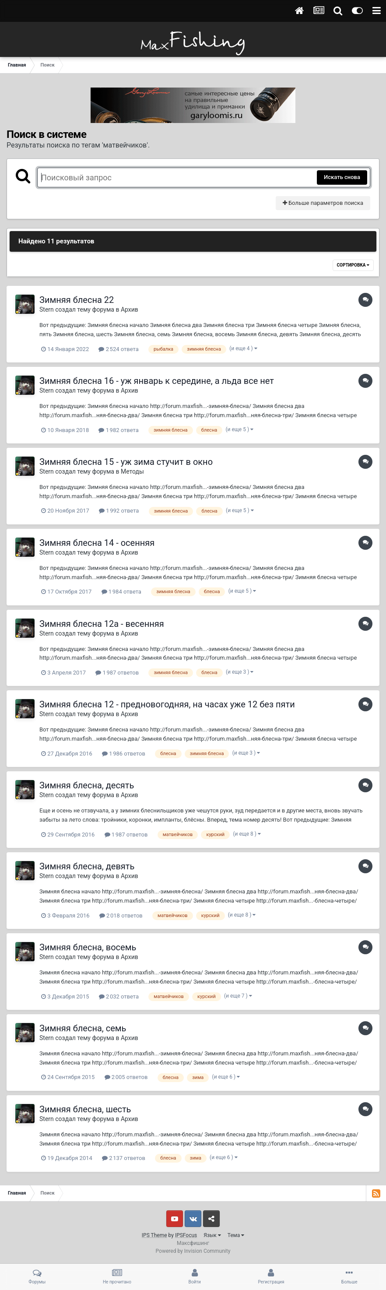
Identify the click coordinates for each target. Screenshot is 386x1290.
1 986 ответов (123, 753)
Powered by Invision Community (193, 1251)
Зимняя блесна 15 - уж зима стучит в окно (126, 462)
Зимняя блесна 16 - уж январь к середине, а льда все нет (156, 381)
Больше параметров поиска (323, 203)
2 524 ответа (118, 349)
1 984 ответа (121, 591)
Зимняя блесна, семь (82, 1028)
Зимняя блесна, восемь (87, 947)
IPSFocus (186, 1235)
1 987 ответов (117, 672)
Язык (212, 1235)
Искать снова (342, 177)
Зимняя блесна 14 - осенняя (96, 543)
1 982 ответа (118, 430)
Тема (236, 1235)
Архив (129, 309)
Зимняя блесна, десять (86, 785)
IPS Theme (154, 1235)
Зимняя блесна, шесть (85, 1109)
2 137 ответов (123, 1158)
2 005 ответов (126, 1077)
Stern (46, 309)
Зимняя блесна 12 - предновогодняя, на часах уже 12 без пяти (167, 704)
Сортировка (353, 265)
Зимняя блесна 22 (76, 300)
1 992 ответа (119, 510)
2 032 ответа (119, 996)
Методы (132, 471)
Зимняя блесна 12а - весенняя (101, 624)
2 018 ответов (121, 915)
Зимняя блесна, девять (86, 866)
